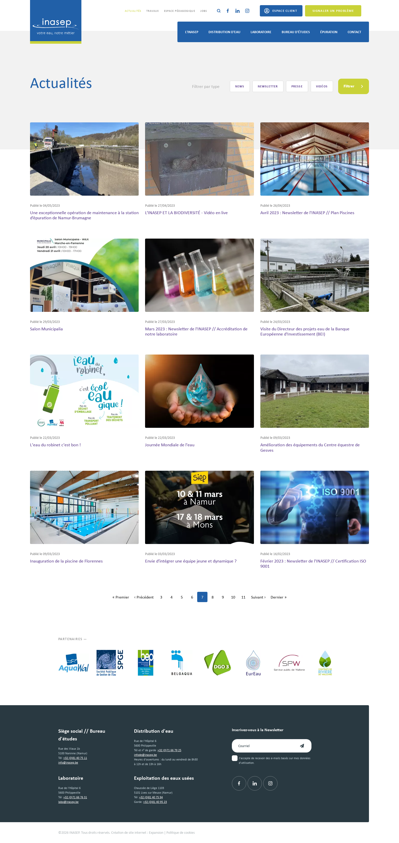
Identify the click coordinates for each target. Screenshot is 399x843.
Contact (354, 31)
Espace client (284, 10)
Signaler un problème (333, 10)
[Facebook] (228, 11)
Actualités (133, 10)
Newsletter (268, 86)
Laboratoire (261, 31)
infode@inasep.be (145, 755)
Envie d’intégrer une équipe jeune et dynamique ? (190, 561)
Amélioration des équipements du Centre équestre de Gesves (310, 447)
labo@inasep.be (68, 802)
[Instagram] (247, 11)
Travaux (152, 10)
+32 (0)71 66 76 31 (75, 797)
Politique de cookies (180, 832)
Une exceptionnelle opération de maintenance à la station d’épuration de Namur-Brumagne (84, 215)
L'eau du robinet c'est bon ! (55, 445)
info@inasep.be (68, 762)
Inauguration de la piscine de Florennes (66, 561)
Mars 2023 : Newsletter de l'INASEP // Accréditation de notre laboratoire (196, 331)
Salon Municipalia (46, 329)
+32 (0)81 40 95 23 (155, 802)
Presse (297, 86)
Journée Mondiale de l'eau (169, 445)
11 (245, 598)
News (239, 86)
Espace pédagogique (179, 10)
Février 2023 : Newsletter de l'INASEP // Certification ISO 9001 (313, 563)
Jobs (203, 10)
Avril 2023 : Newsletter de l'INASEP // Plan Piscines (307, 213)
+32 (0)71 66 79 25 (169, 750)
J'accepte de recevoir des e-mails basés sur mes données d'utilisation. (274, 760)
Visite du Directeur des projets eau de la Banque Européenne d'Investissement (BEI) (304, 331)
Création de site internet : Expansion (137, 832)
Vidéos (322, 86)
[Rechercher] (219, 11)
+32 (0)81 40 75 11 (75, 758)
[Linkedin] (237, 11)
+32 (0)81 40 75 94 (151, 797)
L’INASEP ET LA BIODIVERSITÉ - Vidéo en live (186, 213)
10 (234, 598)
